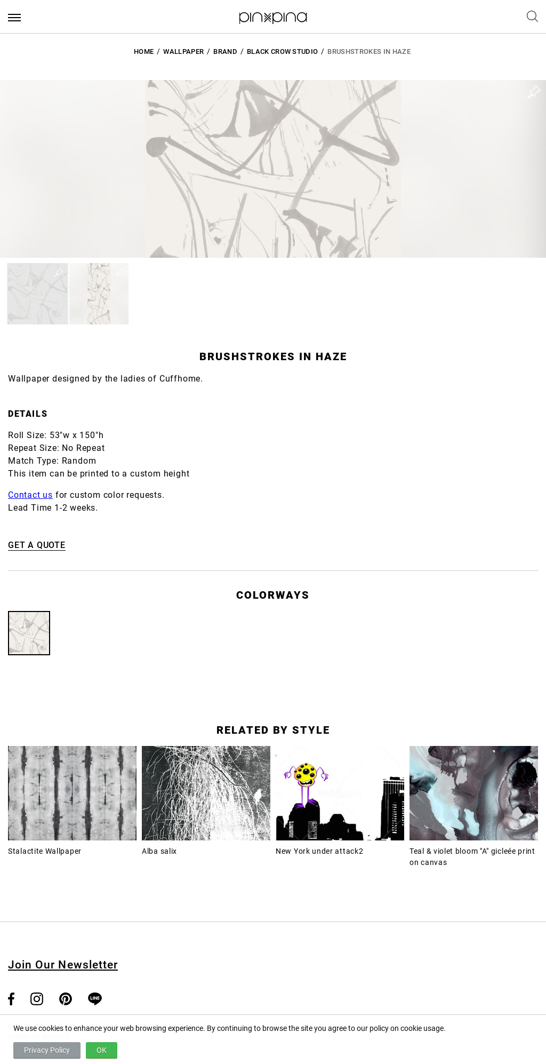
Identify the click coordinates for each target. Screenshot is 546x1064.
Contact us (30, 495)
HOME (144, 51)
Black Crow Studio (282, 51)
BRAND (225, 51)
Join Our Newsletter (63, 964)
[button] (37, 293)
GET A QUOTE (37, 545)
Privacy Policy (47, 1050)
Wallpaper (183, 51)
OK (102, 1050)
